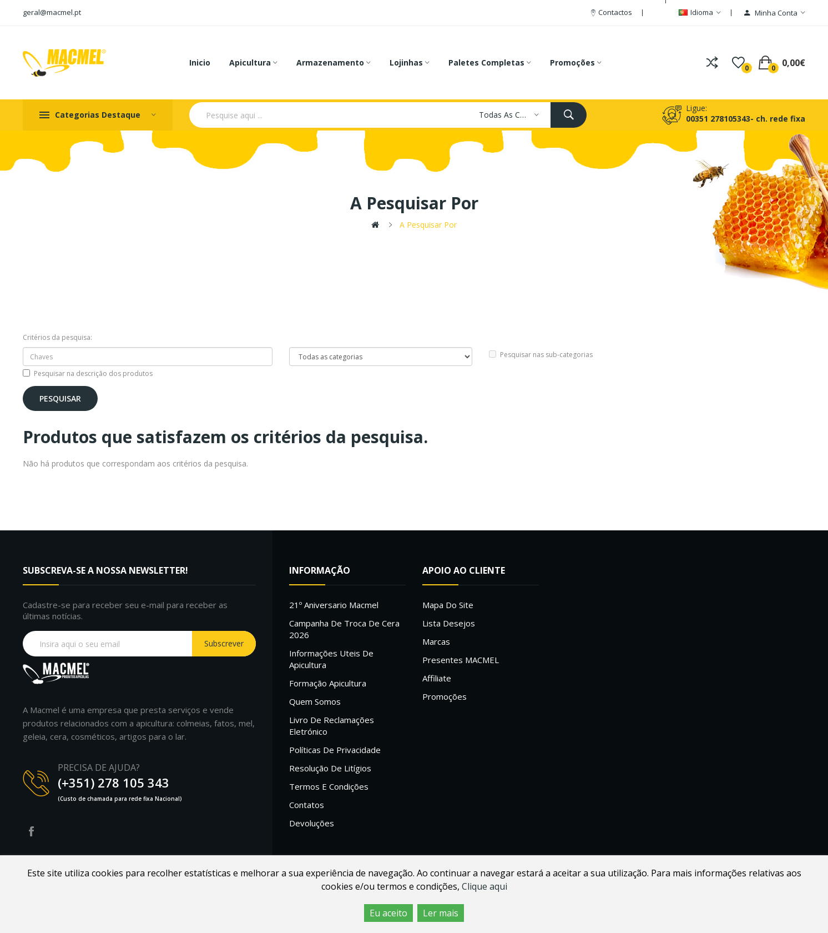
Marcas (436, 641)
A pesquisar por (428, 224)
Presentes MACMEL (460, 659)
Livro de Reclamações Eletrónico (331, 725)
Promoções (444, 696)
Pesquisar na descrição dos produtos (88, 373)
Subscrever (224, 643)
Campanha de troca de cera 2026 (344, 629)
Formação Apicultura (327, 683)
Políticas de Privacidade (335, 749)
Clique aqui (484, 886)
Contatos (306, 804)
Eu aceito (388, 913)
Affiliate (436, 678)
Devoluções (311, 823)
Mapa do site (447, 604)
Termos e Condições (328, 786)
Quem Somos (315, 701)
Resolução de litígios (330, 768)
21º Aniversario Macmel (333, 604)
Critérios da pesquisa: (57, 337)
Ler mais (440, 913)
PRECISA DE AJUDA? (99, 767)
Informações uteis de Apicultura (331, 659)
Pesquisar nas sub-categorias (541, 354)
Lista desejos (448, 623)
